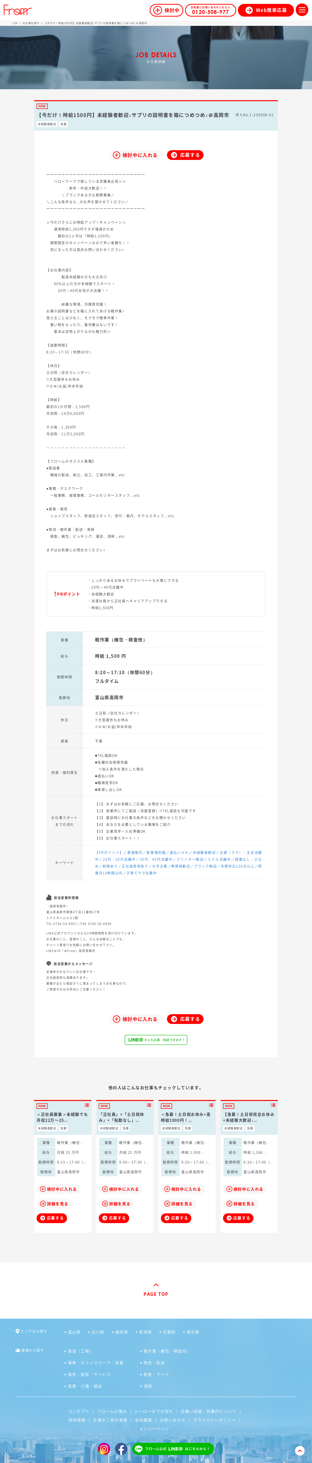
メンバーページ (154, 1429)
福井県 (121, 1332)
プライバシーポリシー (214, 1420)
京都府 (169, 1332)
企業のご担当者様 (110, 1420)
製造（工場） (81, 1351)
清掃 (148, 1386)
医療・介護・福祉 (85, 1386)
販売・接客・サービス (89, 1374)
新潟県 (145, 1332)
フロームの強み (112, 1411)
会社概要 (143, 1420)
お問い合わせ (173, 1420)
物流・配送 (154, 1362)
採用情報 (77, 1420)
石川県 (98, 1332)
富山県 (74, 1332)
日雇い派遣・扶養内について (208, 1411)
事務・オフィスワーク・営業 (96, 1362)
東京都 (193, 1332)
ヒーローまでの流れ (154, 1411)
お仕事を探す (31, 23)
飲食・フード (156, 1374)
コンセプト (78, 1411)
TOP (15, 23)
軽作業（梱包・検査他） (167, 1351)
